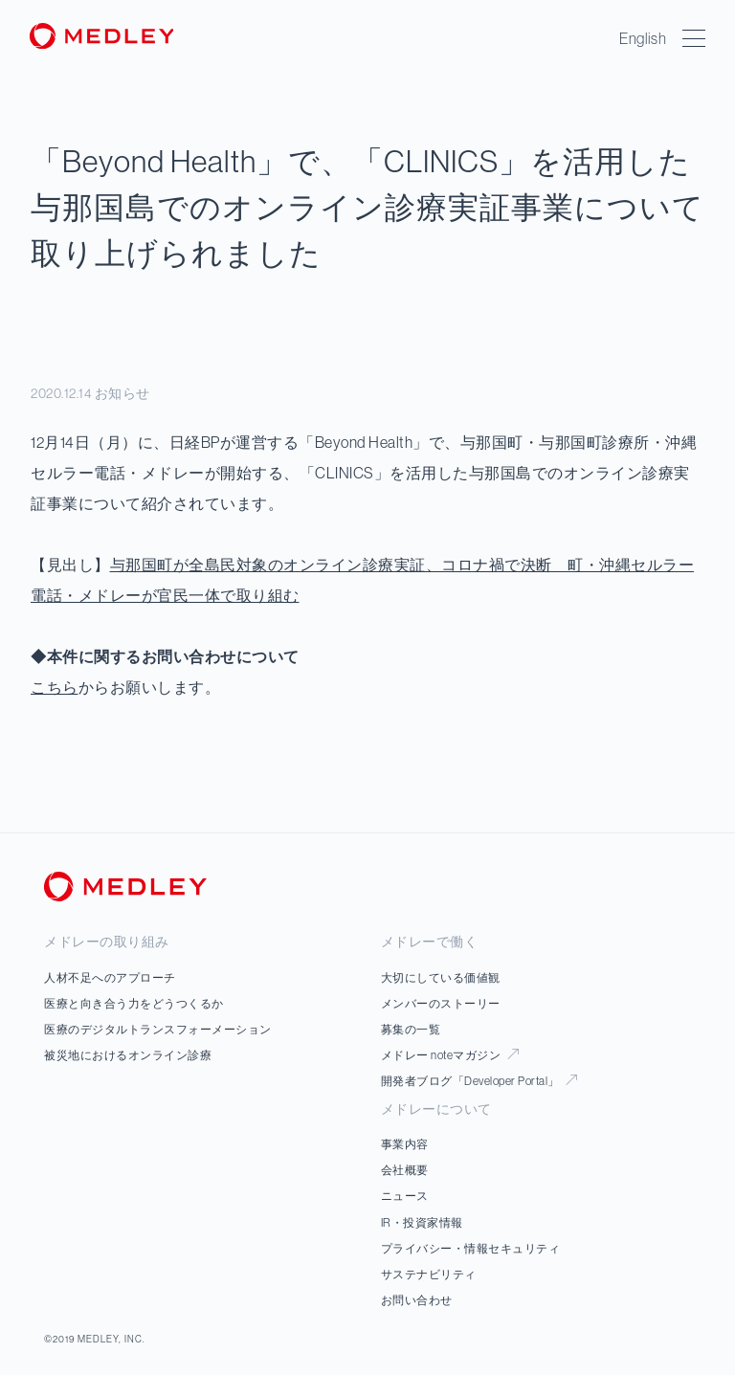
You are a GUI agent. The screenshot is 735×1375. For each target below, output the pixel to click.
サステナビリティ (429, 1274)
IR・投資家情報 (422, 1222)
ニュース (405, 1195)
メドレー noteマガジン (450, 1055)
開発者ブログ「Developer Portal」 (479, 1081)
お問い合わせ (417, 1300)
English (643, 38)
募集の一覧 (411, 1029)
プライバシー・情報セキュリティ (471, 1248)
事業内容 (405, 1144)
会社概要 (405, 1170)
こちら (54, 687)
